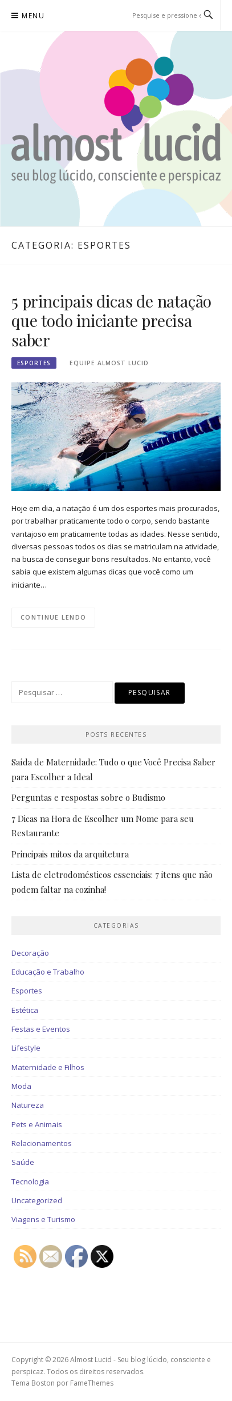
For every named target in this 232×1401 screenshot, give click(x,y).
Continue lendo (53, 617)
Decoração (30, 953)
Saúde (22, 1162)
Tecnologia (30, 1181)
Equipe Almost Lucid (109, 363)
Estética (24, 1010)
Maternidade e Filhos (47, 1067)
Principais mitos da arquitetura (70, 854)
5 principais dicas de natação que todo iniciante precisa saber (111, 320)
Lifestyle (25, 1048)
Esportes (34, 363)
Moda (21, 1086)
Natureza (27, 1105)
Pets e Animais (36, 1124)
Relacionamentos (41, 1143)
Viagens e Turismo (43, 1219)
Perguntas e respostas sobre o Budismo (88, 797)
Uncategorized (36, 1200)
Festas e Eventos (40, 1029)
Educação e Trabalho (47, 972)
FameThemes (91, 1383)
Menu (33, 16)
